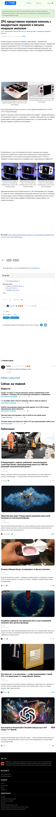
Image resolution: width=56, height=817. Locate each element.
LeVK (4, 746)
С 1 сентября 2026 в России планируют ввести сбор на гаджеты (24, 401)
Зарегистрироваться (6, 774)
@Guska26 (16, 290)
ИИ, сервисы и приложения (9, 396)
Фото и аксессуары (6, 423)
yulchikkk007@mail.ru (17, 286)
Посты (2, 783)
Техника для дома (6, 417)
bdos (4, 585)
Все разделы (4, 785)
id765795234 (13, 288)
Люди (2, 787)
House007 (12, 306)
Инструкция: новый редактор (8, 799)
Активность (4, 789)
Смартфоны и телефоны (8, 403)
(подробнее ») (35, 268)
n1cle (4, 639)
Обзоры (28, 3)
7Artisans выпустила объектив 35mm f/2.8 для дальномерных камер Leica (27, 421)
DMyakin (5, 692)
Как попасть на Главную (7, 801)
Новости (38, 3)
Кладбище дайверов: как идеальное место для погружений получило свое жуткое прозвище (26, 621)
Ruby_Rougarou (7, 534)
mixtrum (5, 480)
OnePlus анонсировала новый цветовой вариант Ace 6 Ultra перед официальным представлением (25, 408)
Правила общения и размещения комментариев (13, 809)
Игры (23, 36)
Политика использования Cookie (9, 805)
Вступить (6, 317)
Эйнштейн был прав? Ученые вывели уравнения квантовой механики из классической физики (25, 517)
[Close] (53, 11)
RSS (15, 314)
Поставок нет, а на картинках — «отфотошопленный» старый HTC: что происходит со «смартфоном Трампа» (26, 675)
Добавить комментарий (10, 378)
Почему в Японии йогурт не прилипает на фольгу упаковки (25, 569)
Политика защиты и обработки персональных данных (15, 807)
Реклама (3, 803)
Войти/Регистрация (6, 776)
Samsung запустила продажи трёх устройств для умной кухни (23, 415)
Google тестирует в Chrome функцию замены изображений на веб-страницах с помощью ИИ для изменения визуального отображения (25, 393)
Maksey (8, 366)
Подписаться (14, 317)
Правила (3, 797)
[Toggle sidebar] (2, 3)
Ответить (8, 372)
